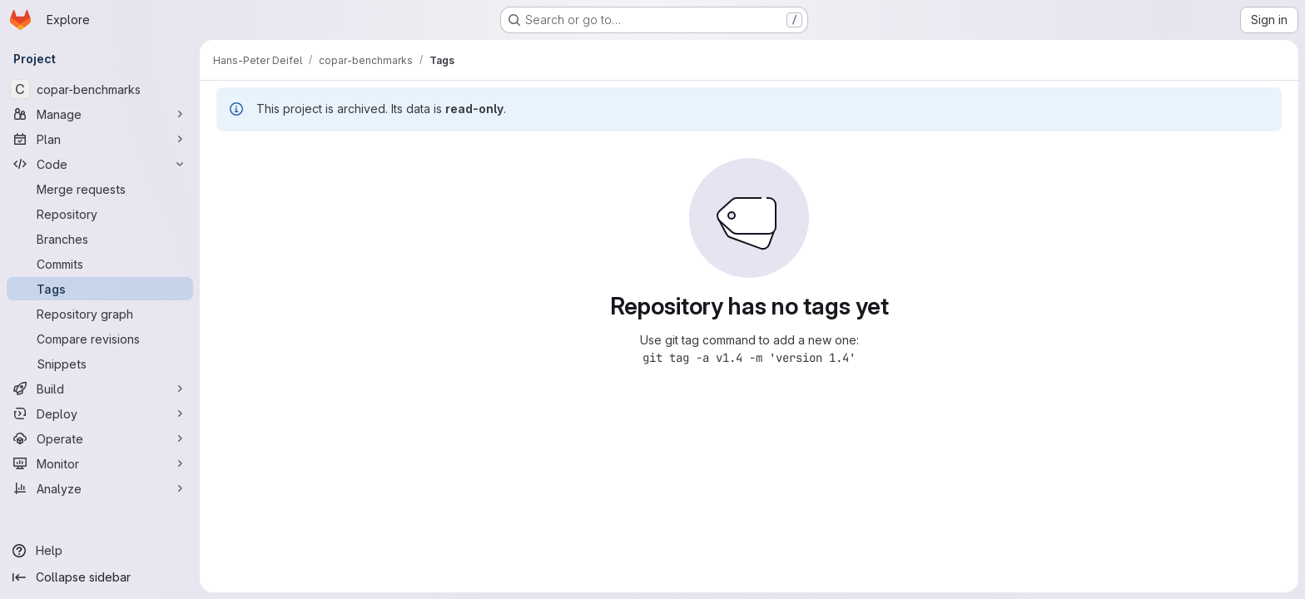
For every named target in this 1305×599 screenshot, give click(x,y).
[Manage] (100, 114)
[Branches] (100, 238)
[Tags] (100, 288)
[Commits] (100, 263)
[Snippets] (100, 363)
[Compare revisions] (100, 338)
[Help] (100, 550)
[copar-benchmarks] (100, 89)
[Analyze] (100, 488)
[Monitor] (100, 463)
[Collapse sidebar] (100, 577)
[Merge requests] (100, 188)
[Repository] (100, 213)
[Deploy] (100, 413)
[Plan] (100, 139)
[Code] (100, 164)
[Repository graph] (100, 313)
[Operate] (100, 438)
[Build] (100, 388)
